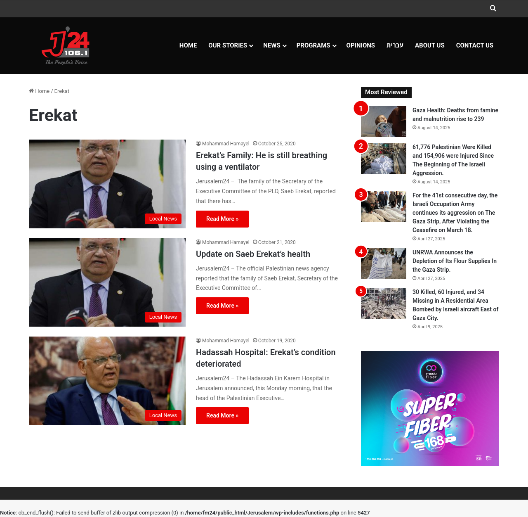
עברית (395, 45)
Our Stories (227, 45)
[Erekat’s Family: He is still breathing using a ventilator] (107, 184)
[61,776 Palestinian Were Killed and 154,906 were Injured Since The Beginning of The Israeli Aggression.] (383, 158)
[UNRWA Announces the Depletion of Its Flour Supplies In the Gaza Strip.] (383, 263)
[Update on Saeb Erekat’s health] (107, 282)
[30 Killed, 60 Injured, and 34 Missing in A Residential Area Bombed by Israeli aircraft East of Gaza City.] (383, 303)
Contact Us (474, 45)
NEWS (271, 45)
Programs (313, 45)
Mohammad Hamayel (226, 144)
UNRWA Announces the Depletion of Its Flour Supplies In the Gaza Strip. (454, 261)
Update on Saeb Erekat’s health (253, 254)
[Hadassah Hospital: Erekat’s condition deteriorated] (107, 381)
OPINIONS (360, 45)
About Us (430, 45)
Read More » (222, 219)
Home (188, 45)
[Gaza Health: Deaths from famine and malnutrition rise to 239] (383, 121)
